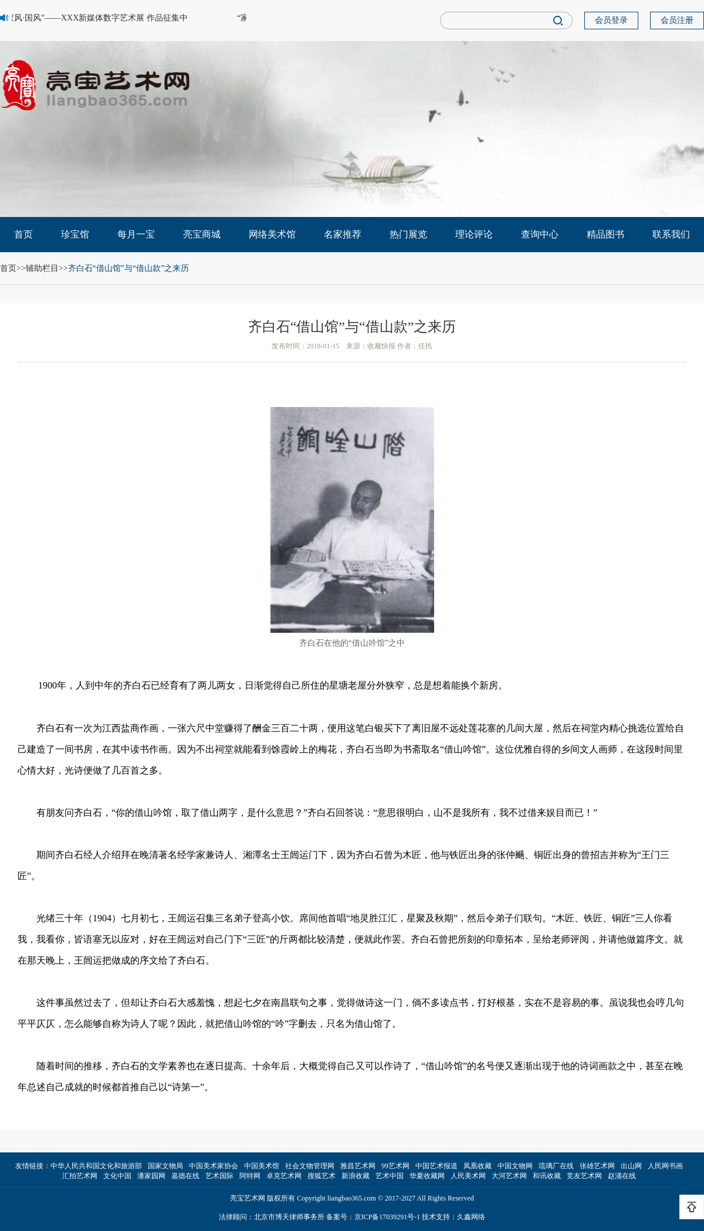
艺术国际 (219, 1176)
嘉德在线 (185, 1176)
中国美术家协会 (213, 1166)
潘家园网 (151, 1176)
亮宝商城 (202, 234)
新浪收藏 (355, 1176)
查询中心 (540, 234)
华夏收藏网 (427, 1176)
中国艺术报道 (436, 1166)
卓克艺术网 (284, 1176)
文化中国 (117, 1176)
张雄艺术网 (597, 1166)
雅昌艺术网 (357, 1166)
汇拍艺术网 (79, 1176)
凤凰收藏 (477, 1166)
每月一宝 (136, 234)
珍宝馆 (75, 234)
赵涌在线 (622, 1176)
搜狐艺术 (321, 1176)
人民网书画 (665, 1166)
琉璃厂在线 (556, 1166)
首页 (23, 234)
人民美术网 (468, 1176)
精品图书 (605, 234)
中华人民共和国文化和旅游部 (96, 1166)
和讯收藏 (547, 1176)
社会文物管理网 (309, 1166)
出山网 (631, 1166)
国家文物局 (165, 1166)
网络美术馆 (272, 234)
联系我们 (671, 234)
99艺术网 (395, 1166)
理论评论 (474, 234)
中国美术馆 (261, 1166)
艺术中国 (389, 1176)
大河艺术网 (509, 1176)
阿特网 (249, 1176)
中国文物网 (515, 1166)
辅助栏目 (42, 268)
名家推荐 (342, 234)
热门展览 (408, 234)
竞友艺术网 (584, 1176)
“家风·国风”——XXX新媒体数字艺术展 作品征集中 (95, 17)
